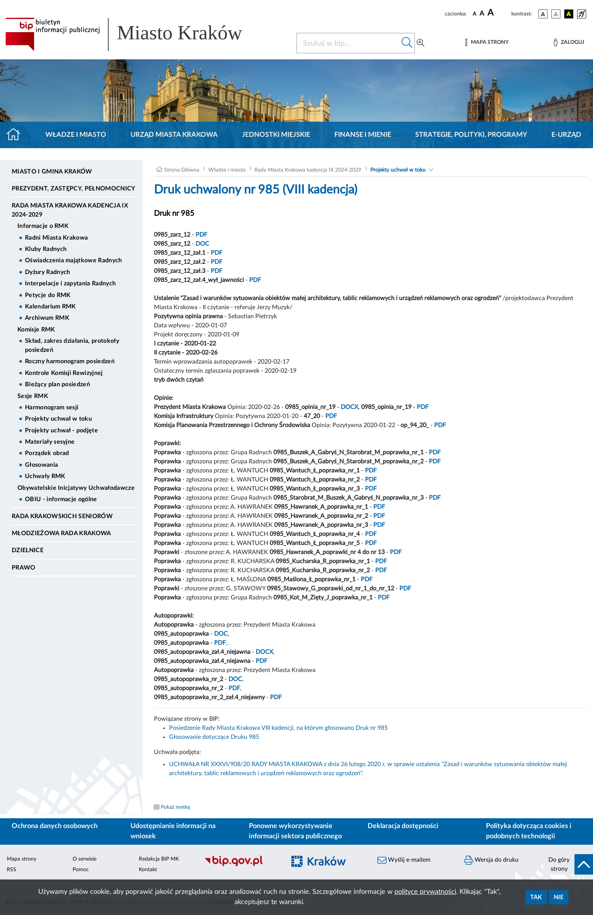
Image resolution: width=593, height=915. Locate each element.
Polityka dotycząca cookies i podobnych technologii (528, 831)
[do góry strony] (568, 864)
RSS (11, 869)
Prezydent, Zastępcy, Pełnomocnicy (73, 189)
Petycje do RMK (47, 295)
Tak (536, 897)
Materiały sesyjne (50, 442)
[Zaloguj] (569, 42)
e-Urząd (566, 135)
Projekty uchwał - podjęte (61, 430)
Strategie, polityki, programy (471, 135)
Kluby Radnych (46, 249)
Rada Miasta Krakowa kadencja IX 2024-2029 (70, 210)
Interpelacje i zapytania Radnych (70, 283)
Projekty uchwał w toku (58, 419)
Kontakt (148, 869)
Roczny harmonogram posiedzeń (70, 361)
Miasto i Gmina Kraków (52, 172)
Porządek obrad (47, 453)
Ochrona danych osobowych (55, 826)
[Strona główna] (16, 135)
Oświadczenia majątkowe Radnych (73, 260)
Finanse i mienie (362, 135)
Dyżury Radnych (47, 272)
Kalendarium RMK (50, 306)
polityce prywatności (425, 892)
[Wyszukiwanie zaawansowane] (420, 43)
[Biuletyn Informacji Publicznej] (241, 865)
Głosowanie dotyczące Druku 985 (214, 737)
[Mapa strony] (487, 42)
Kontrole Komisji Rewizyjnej (64, 373)
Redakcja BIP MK (159, 859)
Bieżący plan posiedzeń (57, 384)
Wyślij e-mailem (403, 860)
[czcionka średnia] (482, 14)
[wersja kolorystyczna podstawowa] (543, 14)
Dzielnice (27, 550)
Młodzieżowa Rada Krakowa (61, 533)
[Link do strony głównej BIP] (135, 34)
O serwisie (84, 859)
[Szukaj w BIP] (348, 43)
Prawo (24, 568)
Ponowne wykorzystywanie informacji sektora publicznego (295, 831)
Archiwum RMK (47, 318)
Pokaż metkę (175, 807)
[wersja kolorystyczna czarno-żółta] (568, 14)
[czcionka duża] (498, 13)
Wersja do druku (491, 860)
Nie (559, 897)
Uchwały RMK (45, 476)
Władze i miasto (75, 135)
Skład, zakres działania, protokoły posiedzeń (72, 345)
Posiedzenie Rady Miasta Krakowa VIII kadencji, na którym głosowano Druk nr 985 (278, 728)
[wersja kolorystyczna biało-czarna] (556, 14)
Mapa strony (21, 859)
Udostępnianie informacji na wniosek (173, 831)
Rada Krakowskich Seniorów (62, 516)
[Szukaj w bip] (407, 43)
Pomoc (81, 869)
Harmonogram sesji (51, 407)
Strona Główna (181, 170)
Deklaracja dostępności (403, 826)
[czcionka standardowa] (474, 13)
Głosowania (41, 465)
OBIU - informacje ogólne (61, 499)
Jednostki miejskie (276, 135)
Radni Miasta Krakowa (56, 238)
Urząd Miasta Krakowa (174, 135)
